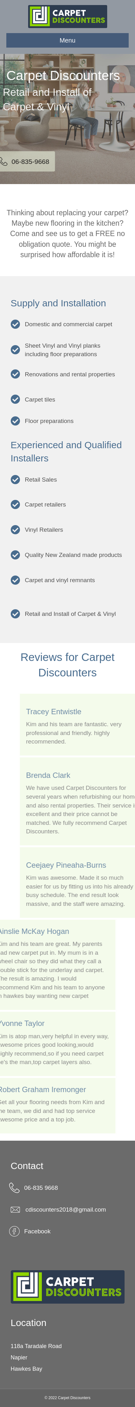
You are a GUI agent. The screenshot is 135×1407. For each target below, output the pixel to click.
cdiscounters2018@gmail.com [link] (66, 1209)
